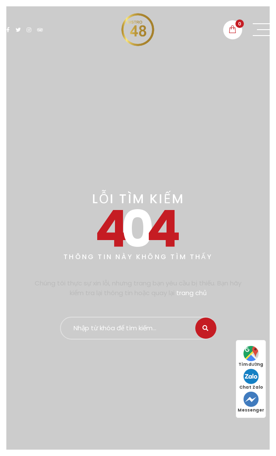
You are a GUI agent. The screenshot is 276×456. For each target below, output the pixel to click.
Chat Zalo (251, 379)
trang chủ (191, 292)
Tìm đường (250, 357)
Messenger (251, 402)
